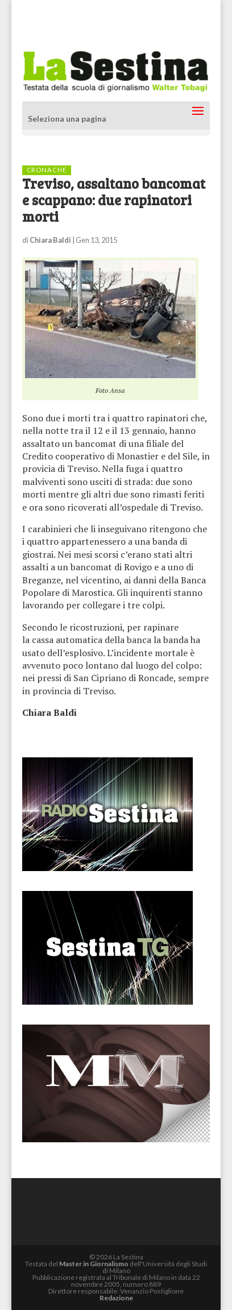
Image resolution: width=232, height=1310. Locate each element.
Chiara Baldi (50, 239)
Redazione (116, 1298)
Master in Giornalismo (94, 1263)
